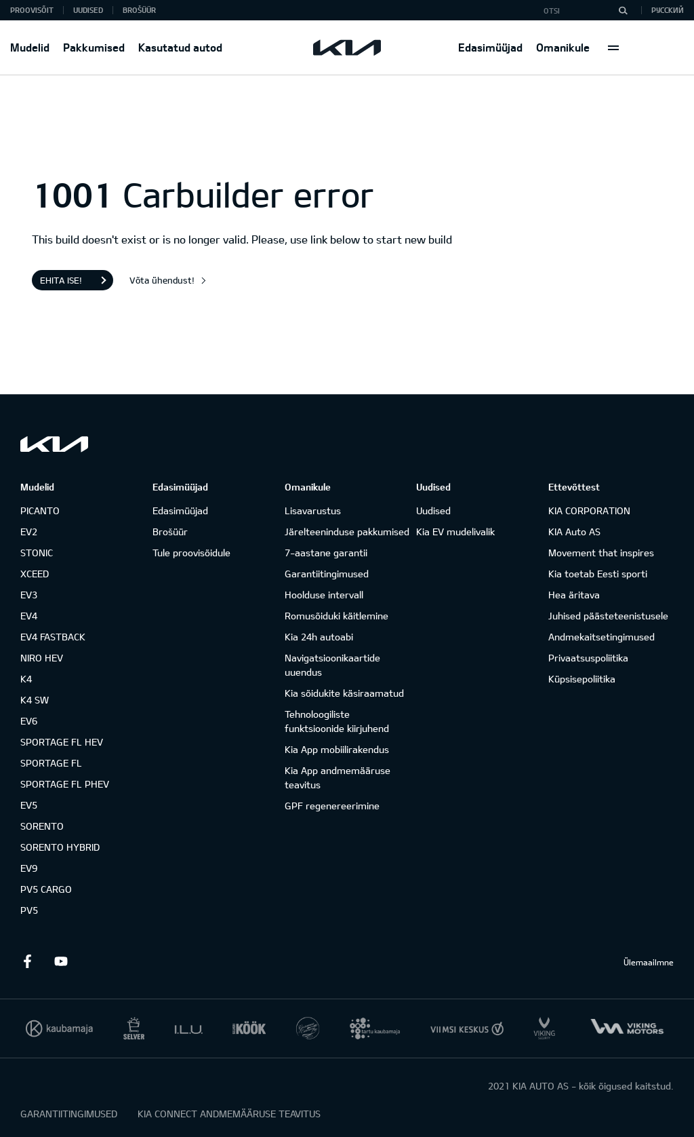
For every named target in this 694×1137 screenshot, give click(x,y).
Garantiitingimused (327, 573)
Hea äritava (574, 594)
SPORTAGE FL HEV (61, 742)
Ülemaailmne (649, 962)
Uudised (88, 9)
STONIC (36, 552)
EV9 (28, 868)
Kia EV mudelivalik (455, 531)
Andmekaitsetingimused (601, 636)
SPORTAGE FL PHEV (64, 784)
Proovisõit (32, 9)
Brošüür (139, 9)
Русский (667, 9)
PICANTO (40, 510)
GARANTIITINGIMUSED (68, 1113)
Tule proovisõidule (191, 552)
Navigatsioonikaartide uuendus (332, 665)
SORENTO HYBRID (60, 847)
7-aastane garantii (326, 552)
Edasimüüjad (490, 47)
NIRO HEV (41, 657)
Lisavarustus (313, 510)
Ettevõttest (574, 487)
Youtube (61, 961)
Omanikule (563, 47)
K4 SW (34, 700)
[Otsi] (623, 10)
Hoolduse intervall (324, 594)
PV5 (29, 910)
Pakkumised (94, 47)
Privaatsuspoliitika (588, 657)
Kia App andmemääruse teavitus (337, 777)
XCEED (34, 573)
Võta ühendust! (162, 280)
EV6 (28, 721)
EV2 (28, 531)
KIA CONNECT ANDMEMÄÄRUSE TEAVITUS (229, 1113)
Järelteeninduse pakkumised (347, 531)
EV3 (28, 594)
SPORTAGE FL (51, 763)
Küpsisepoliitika (581, 679)
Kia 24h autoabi (319, 636)
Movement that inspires (601, 552)
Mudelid (29, 47)
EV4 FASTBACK (52, 636)
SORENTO (42, 826)
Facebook (27, 961)
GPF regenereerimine (332, 805)
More (613, 47)
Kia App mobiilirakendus (337, 749)
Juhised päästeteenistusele (608, 615)
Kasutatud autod (180, 47)
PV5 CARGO (46, 889)
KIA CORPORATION (589, 510)
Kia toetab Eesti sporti (597, 573)
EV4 (28, 615)
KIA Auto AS (574, 531)
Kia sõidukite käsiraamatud (344, 693)
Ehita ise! (61, 280)
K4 (26, 679)
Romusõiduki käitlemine (336, 615)
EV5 (28, 805)
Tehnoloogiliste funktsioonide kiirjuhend (337, 721)
